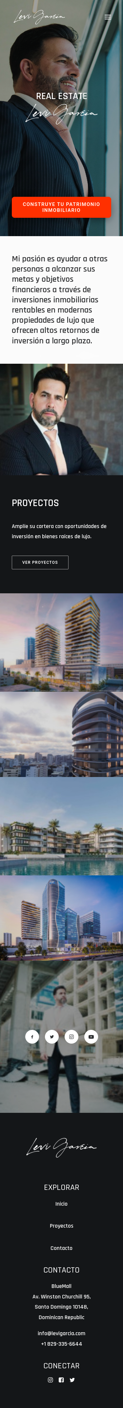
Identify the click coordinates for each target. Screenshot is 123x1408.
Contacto (61, 1248)
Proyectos (61, 1226)
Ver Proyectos (40, 562)
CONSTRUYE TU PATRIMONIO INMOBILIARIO (62, 207)
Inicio (61, 1204)
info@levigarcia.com (61, 1333)
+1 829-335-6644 (61, 1344)
